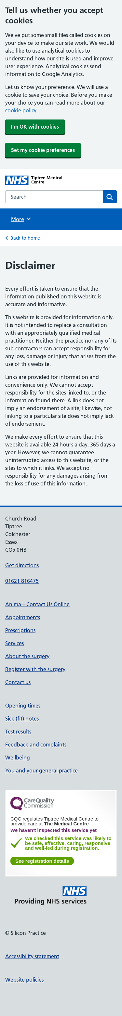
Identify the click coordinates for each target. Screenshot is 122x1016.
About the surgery (27, 656)
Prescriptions (20, 630)
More (21, 219)
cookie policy (20, 110)
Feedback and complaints (35, 744)
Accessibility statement (32, 956)
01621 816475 (22, 581)
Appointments (22, 617)
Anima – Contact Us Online (37, 604)
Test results (18, 731)
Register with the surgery (35, 669)
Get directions (22, 565)
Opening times (22, 705)
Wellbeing (17, 757)
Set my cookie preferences (43, 150)
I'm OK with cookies (35, 126)
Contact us (18, 682)
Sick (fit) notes (22, 718)
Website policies (24, 979)
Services (14, 643)
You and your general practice (41, 770)
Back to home (25, 238)
